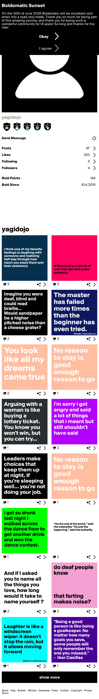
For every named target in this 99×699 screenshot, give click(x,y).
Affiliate (32, 690)
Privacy (88, 690)
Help (13, 690)
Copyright (76, 690)
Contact (64, 690)
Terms (5, 693)
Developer (44, 690)
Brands (22, 690)
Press (55, 690)
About (5, 690)
